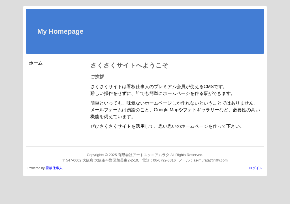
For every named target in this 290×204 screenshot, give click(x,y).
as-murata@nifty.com (210, 160)
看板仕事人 (54, 168)
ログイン (256, 168)
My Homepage (60, 31)
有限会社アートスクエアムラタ (143, 155)
